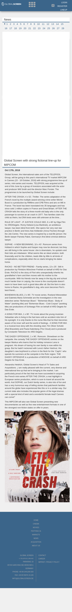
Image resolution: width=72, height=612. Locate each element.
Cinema (36, 524)
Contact (42, 555)
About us (36, 546)
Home (36, 520)
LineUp (63, 10)
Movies (36, 527)
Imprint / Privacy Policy (49, 562)
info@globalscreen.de (22, 578)
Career (41, 559)
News (36, 538)
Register (62, 6)
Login (64, 2)
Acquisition (36, 542)
